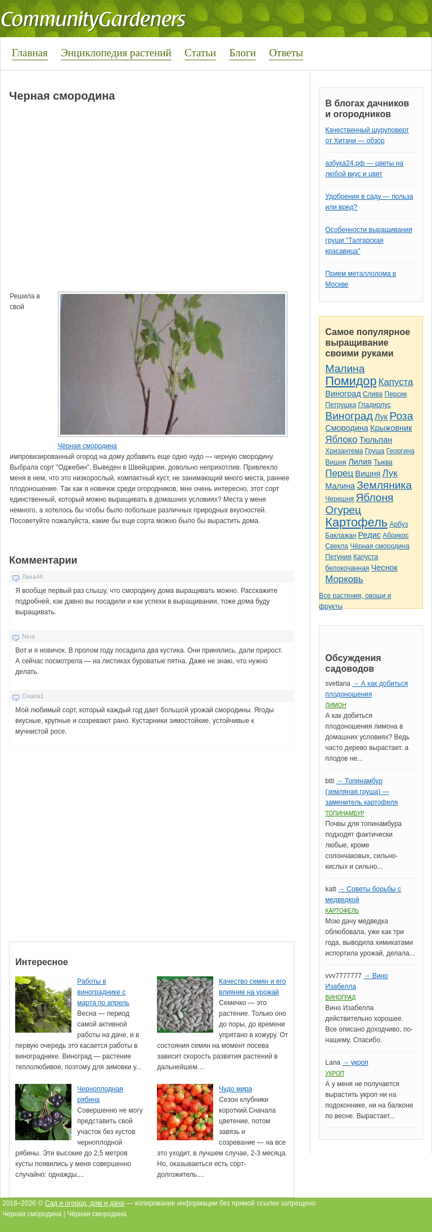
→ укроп (355, 1062)
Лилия (360, 461)
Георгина (400, 451)
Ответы (286, 53)
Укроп (334, 1073)
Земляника (384, 485)
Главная (30, 53)
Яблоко (341, 439)
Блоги (242, 53)
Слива (372, 394)
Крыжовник (391, 427)
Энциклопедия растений (116, 53)
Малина (344, 368)
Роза (401, 416)
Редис (369, 534)
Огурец (343, 510)
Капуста (396, 382)
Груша (375, 451)
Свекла (336, 546)
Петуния (338, 557)
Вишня (335, 462)
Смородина (346, 427)
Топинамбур (344, 813)
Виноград (343, 393)
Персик (396, 394)
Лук (381, 416)
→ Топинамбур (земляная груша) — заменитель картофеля (361, 791)
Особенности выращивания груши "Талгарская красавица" (368, 240)
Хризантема (344, 451)
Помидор (350, 381)
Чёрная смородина (87, 446)
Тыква (383, 462)
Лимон (335, 705)
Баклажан (340, 535)
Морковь (344, 579)
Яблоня (374, 497)
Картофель (356, 522)
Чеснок (384, 567)
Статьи (200, 53)
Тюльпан (375, 439)
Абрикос (395, 535)
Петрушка (340, 405)
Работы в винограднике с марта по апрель (103, 992)
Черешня (339, 499)
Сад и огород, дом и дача (85, 1203)
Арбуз (398, 524)
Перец (339, 473)
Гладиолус (374, 405)
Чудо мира (235, 1089)
